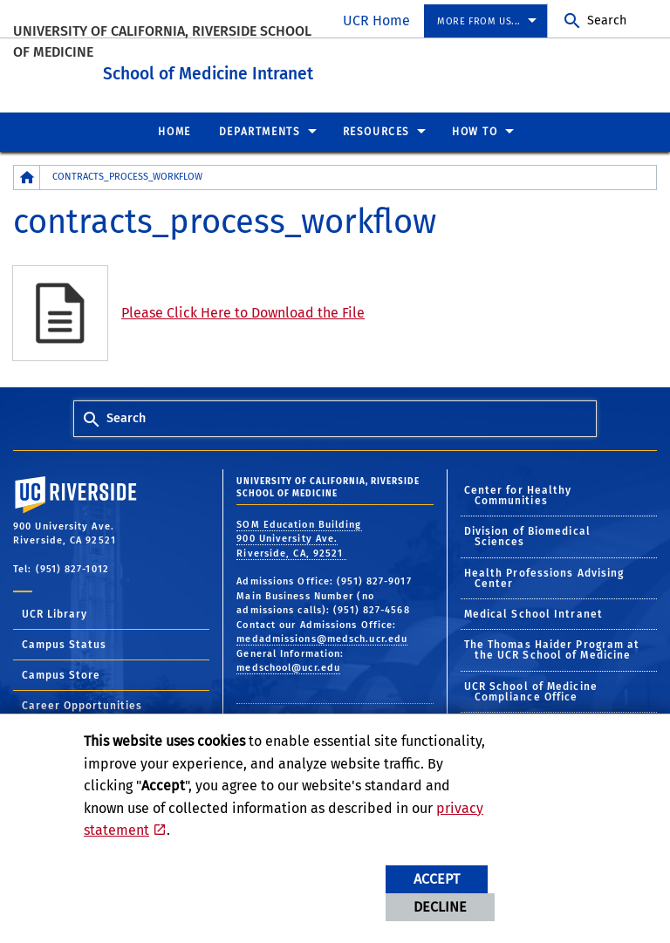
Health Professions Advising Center (544, 575)
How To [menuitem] (475, 129)
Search (606, 20)
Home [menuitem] (174, 129)
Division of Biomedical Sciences (527, 534)
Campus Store (61, 672)
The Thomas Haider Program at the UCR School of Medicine (552, 647)
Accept (437, 879)
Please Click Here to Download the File (243, 310)
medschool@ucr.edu (288, 665)
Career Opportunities (82, 703)
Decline (440, 907)
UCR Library (54, 611)
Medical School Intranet (533, 611)
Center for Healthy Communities (518, 492)
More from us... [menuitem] (479, 21)
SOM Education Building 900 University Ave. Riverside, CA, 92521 (298, 536)
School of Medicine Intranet (288, 68)
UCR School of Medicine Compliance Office (531, 688)
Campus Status (64, 642)
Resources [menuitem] (376, 129)
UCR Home (376, 20)
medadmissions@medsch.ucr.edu (321, 636)
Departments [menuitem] (260, 129)
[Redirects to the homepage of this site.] (27, 175)
